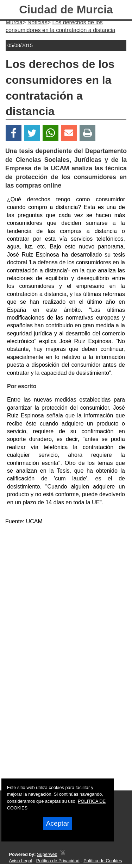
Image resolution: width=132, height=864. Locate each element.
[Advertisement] (66, 597)
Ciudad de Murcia (66, 9)
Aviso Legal (20, 860)
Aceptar (57, 823)
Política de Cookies (102, 860)
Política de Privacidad (58, 860)
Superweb (47, 854)
